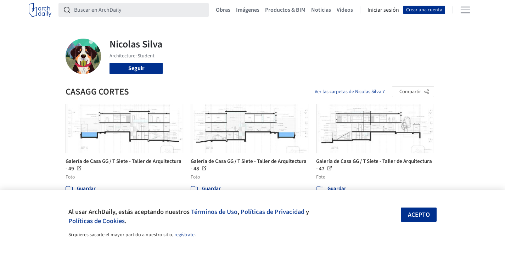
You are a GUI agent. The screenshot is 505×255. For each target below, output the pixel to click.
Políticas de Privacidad (272, 211)
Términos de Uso (214, 211)
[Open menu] (465, 10)
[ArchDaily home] (40, 10)
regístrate (184, 234)
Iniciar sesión (383, 10)
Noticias (321, 10)
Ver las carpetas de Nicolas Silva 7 (350, 91)
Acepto (419, 214)
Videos (345, 10)
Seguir (136, 68)
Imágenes (247, 10)
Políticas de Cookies (96, 221)
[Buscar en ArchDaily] (139, 10)
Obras (223, 10)
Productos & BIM (285, 10)
